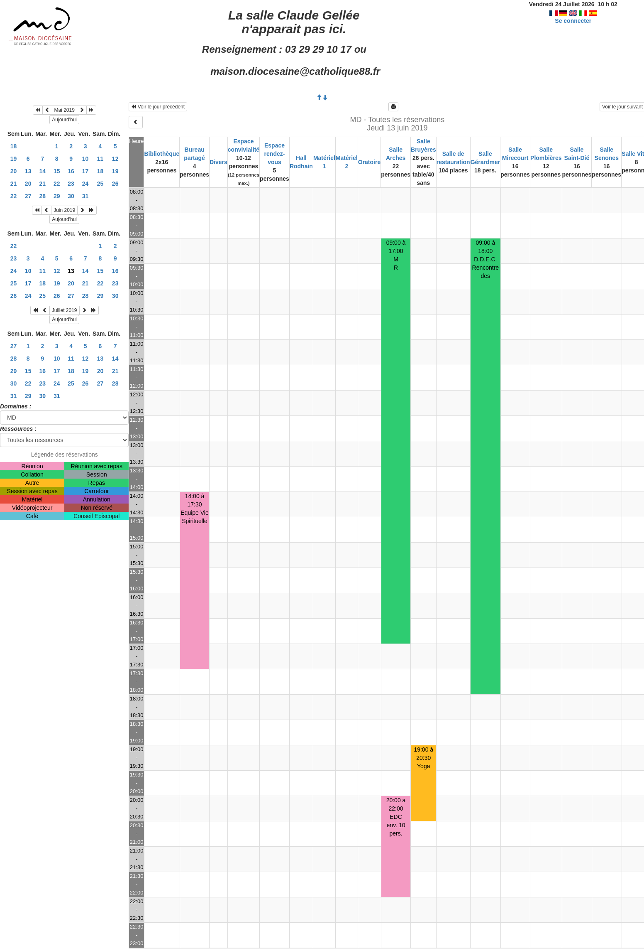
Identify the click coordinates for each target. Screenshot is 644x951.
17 (85, 171)
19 (13, 158)
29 (57, 196)
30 (71, 196)
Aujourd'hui (64, 120)
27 (28, 196)
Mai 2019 (64, 110)
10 (85, 158)
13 (28, 171)
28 (42, 196)
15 (57, 171)
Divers (218, 162)
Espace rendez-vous (274, 153)
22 (57, 183)
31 (85, 196)
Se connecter (573, 20)
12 (115, 158)
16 (71, 171)
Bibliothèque (161, 153)
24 (85, 183)
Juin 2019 (64, 210)
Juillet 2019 (64, 310)
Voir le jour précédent (158, 107)
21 (13, 183)
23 (71, 183)
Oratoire (369, 162)
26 (115, 183)
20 (13, 171)
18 (13, 146)
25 (100, 183)
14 (42, 171)
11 (100, 158)
